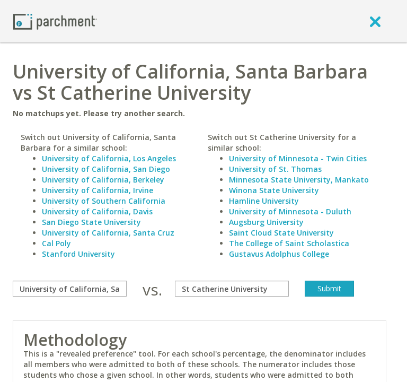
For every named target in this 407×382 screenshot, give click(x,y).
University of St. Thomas (275, 169)
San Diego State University (91, 222)
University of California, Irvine (97, 190)
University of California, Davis (97, 211)
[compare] (70, 289)
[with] (232, 289)
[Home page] (55, 21)
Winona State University (274, 190)
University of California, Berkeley (103, 180)
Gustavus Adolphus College (279, 254)
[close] (375, 21)
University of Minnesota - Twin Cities (298, 158)
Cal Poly (56, 243)
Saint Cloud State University (281, 233)
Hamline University (264, 201)
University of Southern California (103, 201)
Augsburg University (266, 222)
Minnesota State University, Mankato (299, 180)
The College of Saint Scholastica (289, 243)
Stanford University (78, 254)
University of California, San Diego (106, 169)
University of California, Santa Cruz (108, 233)
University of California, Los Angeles (109, 158)
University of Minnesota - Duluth (290, 211)
